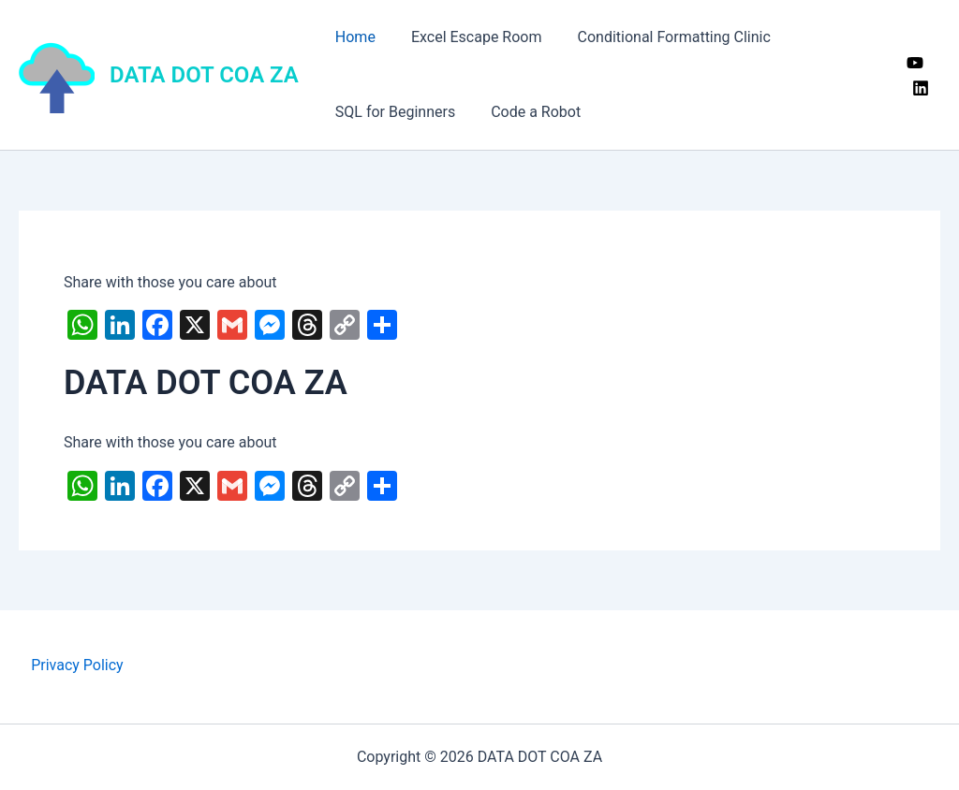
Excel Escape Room (468, 37)
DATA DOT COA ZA (204, 75)
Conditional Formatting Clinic (660, 37)
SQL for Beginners (392, 112)
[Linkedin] (918, 88)
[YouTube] (913, 62)
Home (352, 37)
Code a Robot (527, 112)
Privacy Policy (77, 665)
